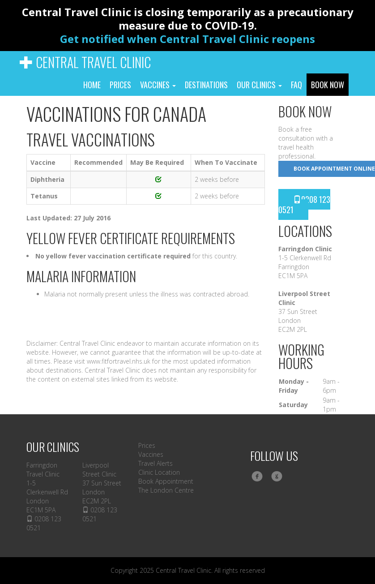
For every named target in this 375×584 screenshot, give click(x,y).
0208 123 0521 (304, 204)
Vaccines (158, 84)
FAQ (296, 84)
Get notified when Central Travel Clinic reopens (187, 38)
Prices (120, 84)
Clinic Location (159, 472)
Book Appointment (165, 481)
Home (92, 84)
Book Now (327, 84)
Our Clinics (259, 84)
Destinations (206, 84)
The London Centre (166, 490)
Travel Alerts (155, 463)
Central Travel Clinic (85, 62)
